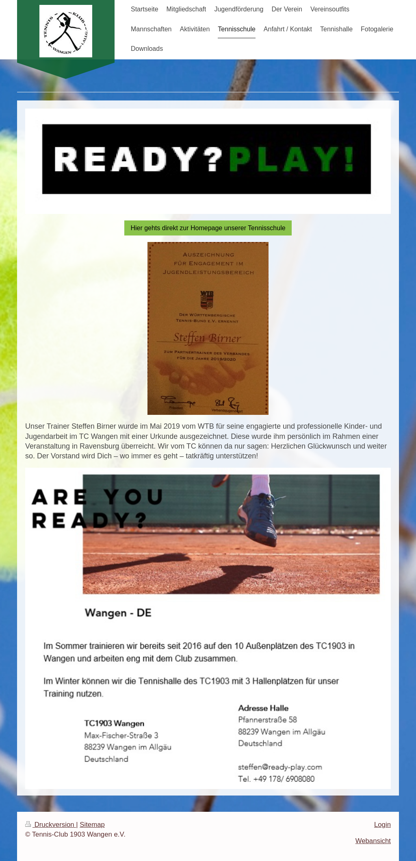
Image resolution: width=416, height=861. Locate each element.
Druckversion (50, 824)
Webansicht (373, 841)
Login (382, 824)
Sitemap (92, 824)
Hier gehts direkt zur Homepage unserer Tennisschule (207, 228)
